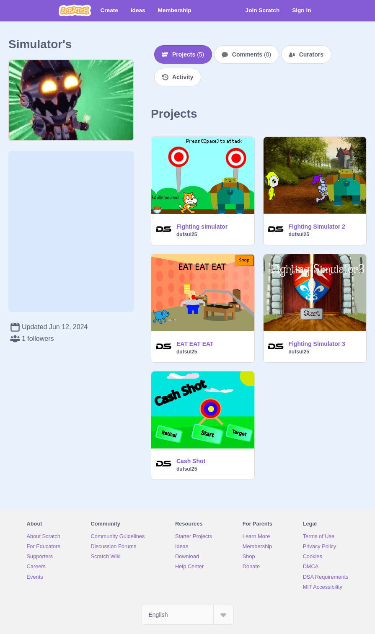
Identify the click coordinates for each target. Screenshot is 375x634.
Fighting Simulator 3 (317, 343)
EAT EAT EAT (195, 343)
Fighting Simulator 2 (317, 226)
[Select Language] (188, 615)
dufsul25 (186, 234)
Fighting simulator (202, 226)
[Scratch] (75, 10)
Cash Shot (190, 461)
